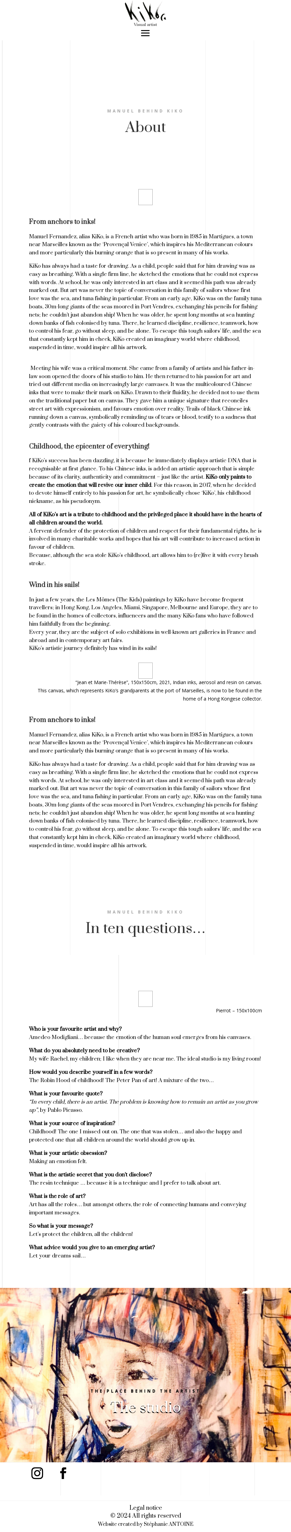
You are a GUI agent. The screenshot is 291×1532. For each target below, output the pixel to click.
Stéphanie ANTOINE (168, 1524)
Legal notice (145, 1508)
